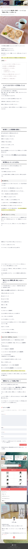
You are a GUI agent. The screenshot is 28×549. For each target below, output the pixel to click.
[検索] (20, 465)
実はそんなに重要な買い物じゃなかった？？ (11, 74)
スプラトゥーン (20, 480)
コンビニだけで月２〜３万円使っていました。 (12, 64)
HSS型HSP (7, 473)
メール (3, 432)
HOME (14, 545)
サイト (2, 436)
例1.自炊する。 (7, 70)
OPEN (3, 60)
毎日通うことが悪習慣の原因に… (9, 66)
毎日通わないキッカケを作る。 (9, 68)
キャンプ (20, 476)
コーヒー (7, 480)
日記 (7, 484)
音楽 (3, 500)
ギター (20, 484)
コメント (3, 414)
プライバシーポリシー (14, 546)
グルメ (4, 494)
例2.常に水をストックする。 (10, 71)
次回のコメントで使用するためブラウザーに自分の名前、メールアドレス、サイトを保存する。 (14, 442)
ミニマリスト (7, 476)
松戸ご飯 (20, 473)
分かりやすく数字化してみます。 (11, 76)
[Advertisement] (14, 118)
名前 (2, 427)
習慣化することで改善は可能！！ (9, 78)
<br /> (4, 233)
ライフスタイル (5, 498)
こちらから (5, 534)
